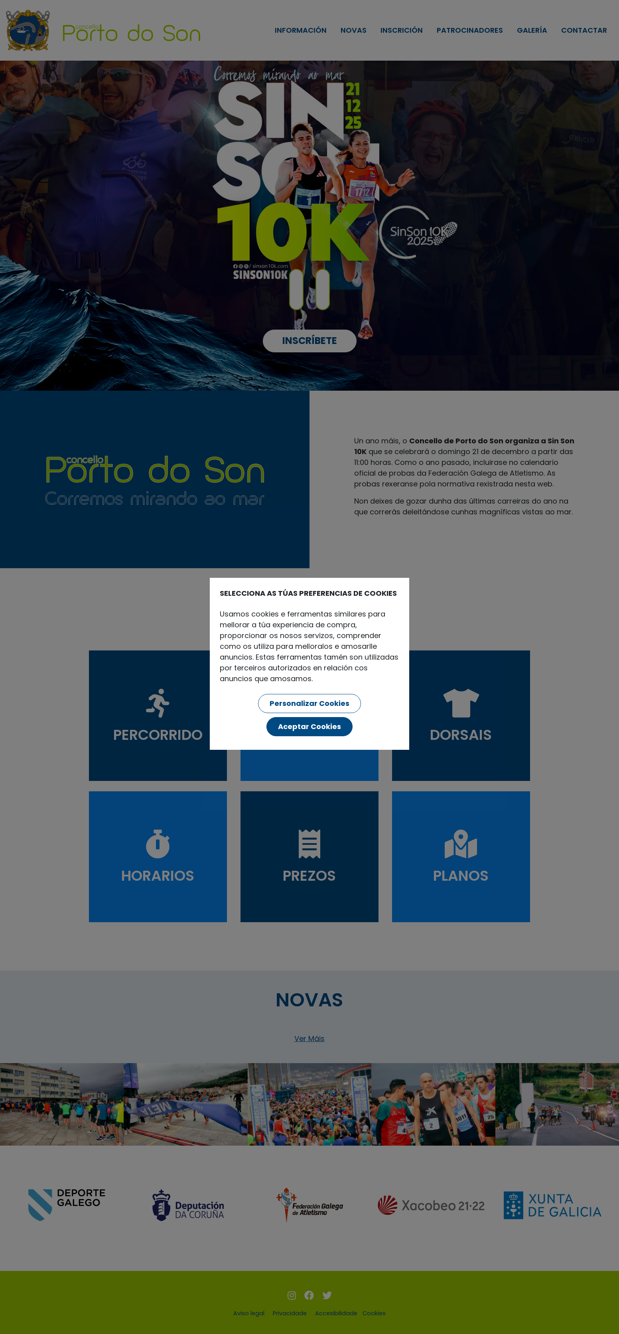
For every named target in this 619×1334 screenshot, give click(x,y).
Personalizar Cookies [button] (309, 703)
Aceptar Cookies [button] (309, 726)
